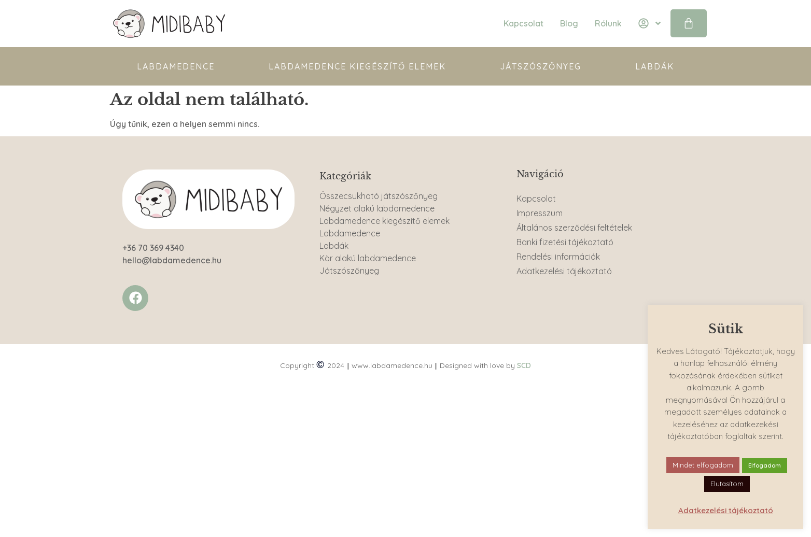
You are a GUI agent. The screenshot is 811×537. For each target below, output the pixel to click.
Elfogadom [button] (764, 465)
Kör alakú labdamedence (367, 258)
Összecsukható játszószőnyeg (378, 196)
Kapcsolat (536, 198)
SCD (524, 365)
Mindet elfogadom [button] (703, 465)
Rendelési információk (558, 256)
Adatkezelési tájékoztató (564, 271)
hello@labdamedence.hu (171, 260)
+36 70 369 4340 (153, 248)
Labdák (654, 66)
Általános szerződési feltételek (574, 227)
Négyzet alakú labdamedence (377, 208)
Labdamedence (176, 66)
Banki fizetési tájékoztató (564, 242)
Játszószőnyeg (540, 66)
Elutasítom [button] (727, 483)
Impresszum (539, 213)
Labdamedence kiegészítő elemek (357, 66)
